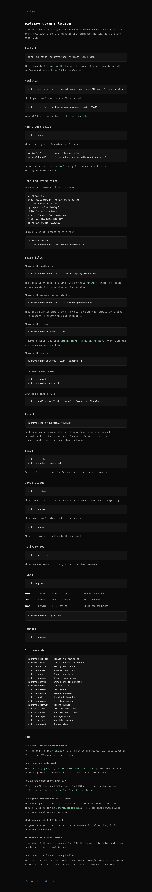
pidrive (29, 881)
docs (39, 881)
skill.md (49, 881)
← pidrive (30, 11)
